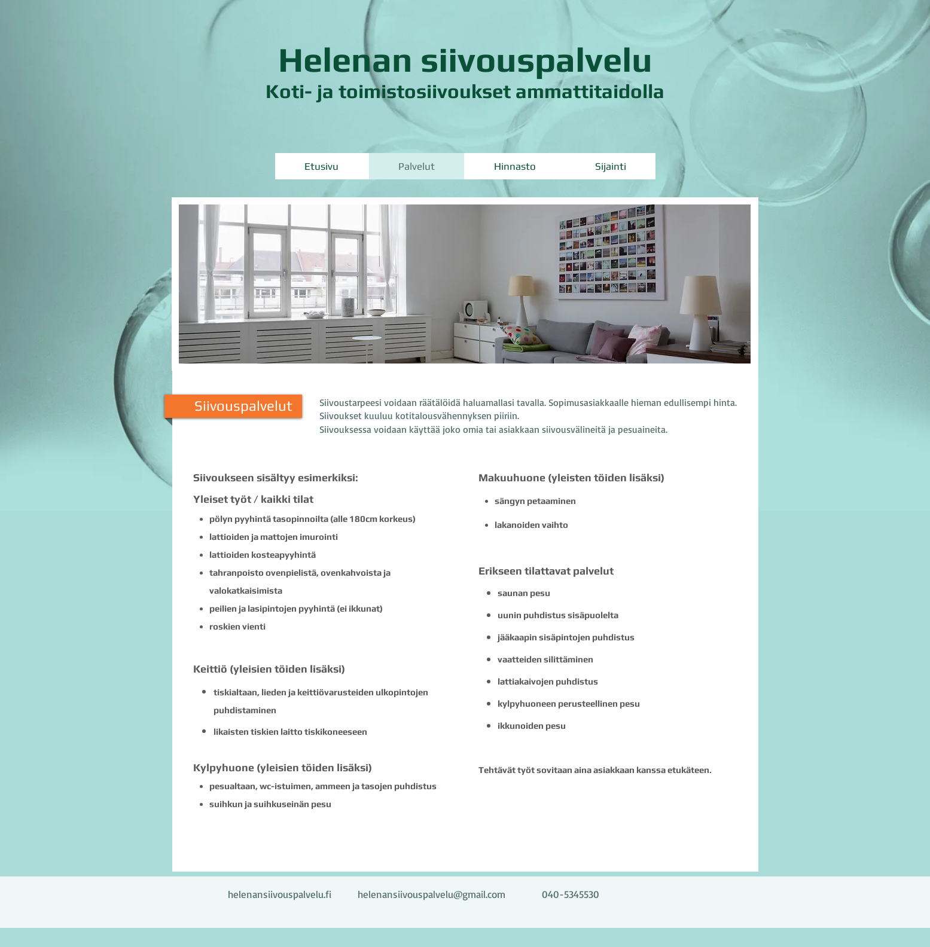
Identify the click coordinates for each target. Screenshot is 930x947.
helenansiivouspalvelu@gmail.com (431, 894)
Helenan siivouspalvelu (465, 59)
